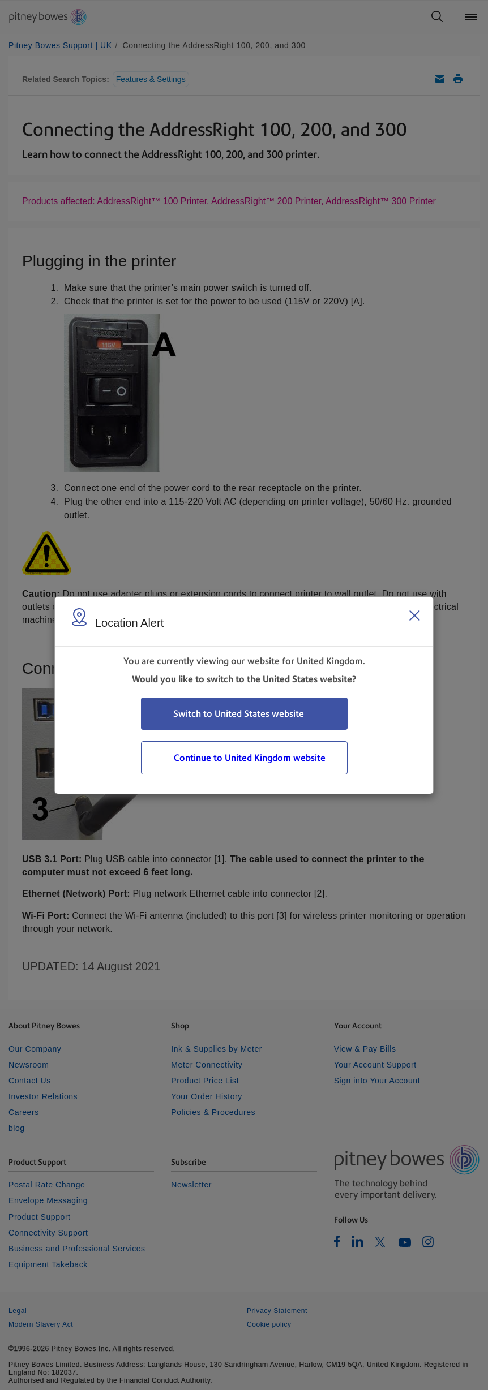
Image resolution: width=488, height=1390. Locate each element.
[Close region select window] (414, 615)
